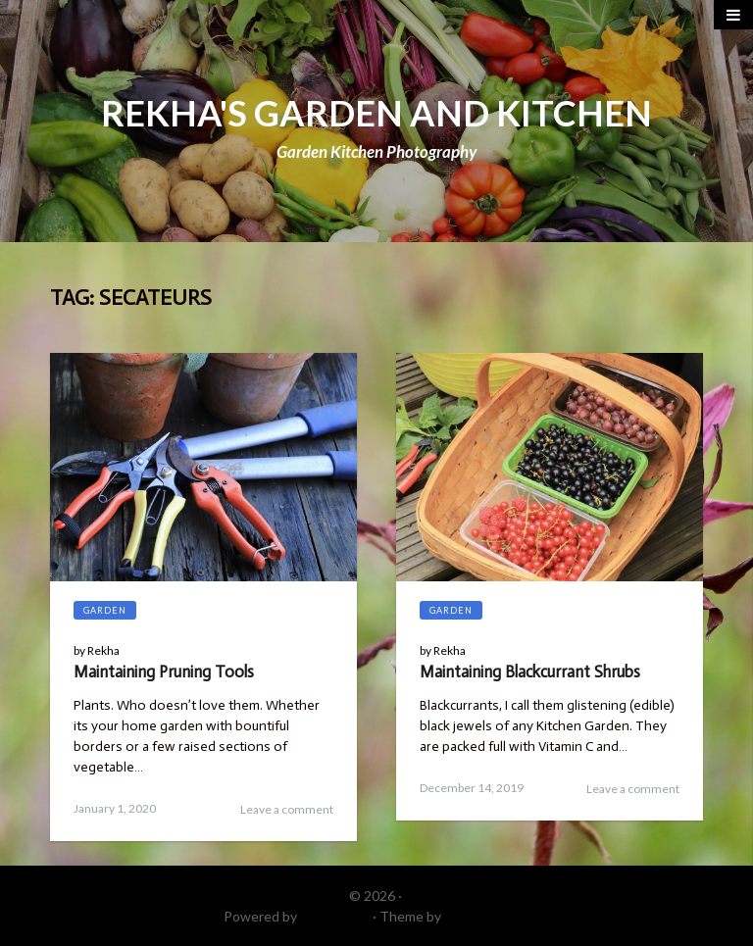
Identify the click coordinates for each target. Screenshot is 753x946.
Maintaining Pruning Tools (164, 671)
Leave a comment (286, 809)
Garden (104, 610)
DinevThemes (487, 916)
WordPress (335, 916)
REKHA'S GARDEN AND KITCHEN (376, 112)
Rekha (103, 650)
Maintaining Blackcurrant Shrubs (530, 671)
